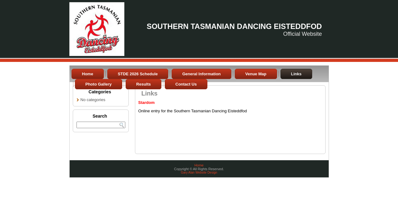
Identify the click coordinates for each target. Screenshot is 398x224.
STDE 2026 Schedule (138, 74)
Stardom (146, 102)
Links (296, 74)
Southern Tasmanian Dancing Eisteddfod (234, 26)
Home (87, 74)
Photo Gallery (99, 84)
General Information (201, 74)
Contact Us (186, 84)
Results (143, 84)
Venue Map (255, 74)
